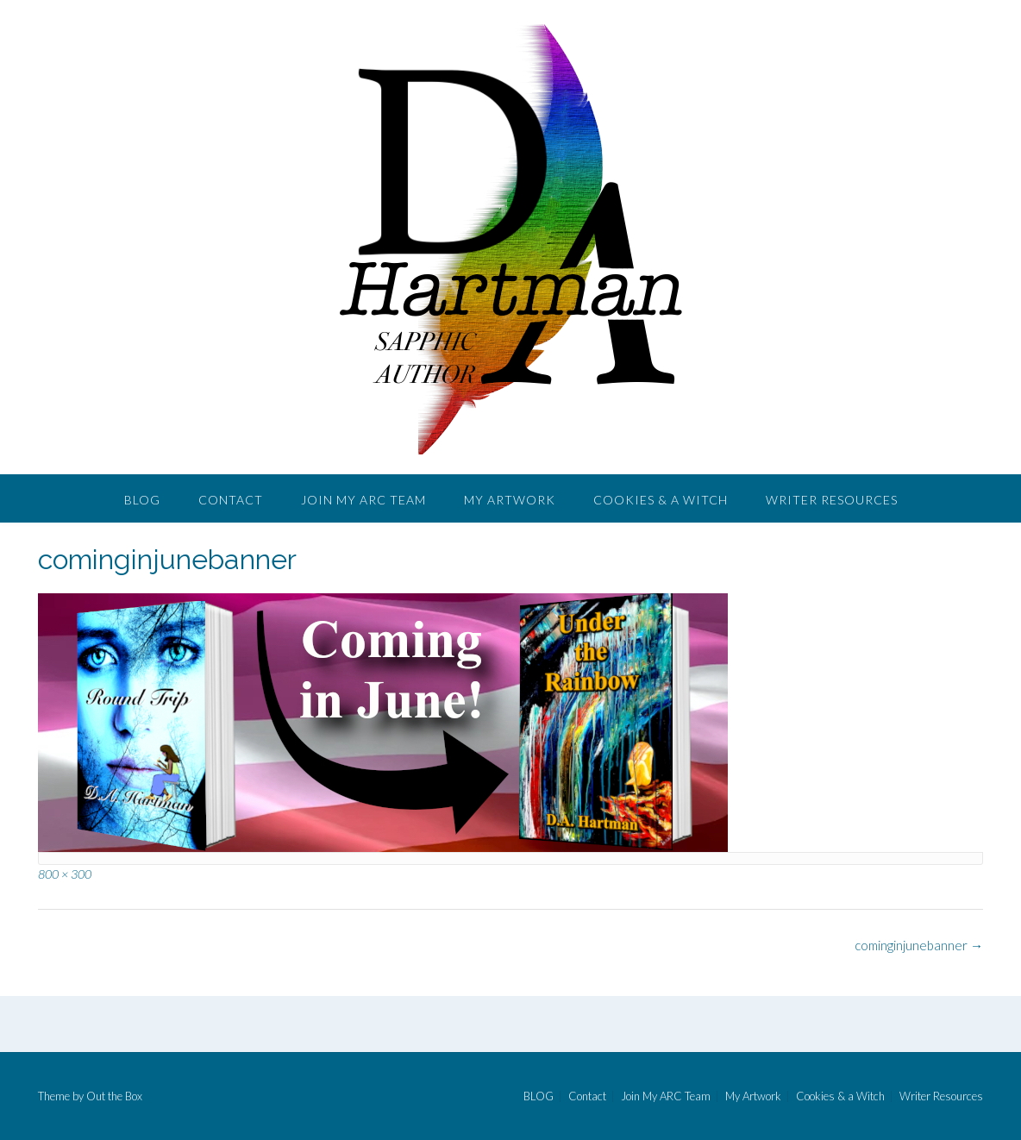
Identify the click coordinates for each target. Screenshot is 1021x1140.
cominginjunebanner (919, 945)
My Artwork (509, 499)
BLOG (142, 499)
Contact (230, 499)
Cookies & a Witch (660, 499)
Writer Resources (832, 499)
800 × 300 (64, 874)
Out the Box (114, 1096)
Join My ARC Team (363, 499)
